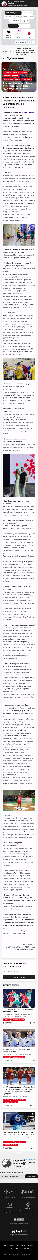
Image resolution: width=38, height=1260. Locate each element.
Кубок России (14, 21)
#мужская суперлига (12, 79)
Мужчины (13, 26)
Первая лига (9, 17)
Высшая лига (27, 13)
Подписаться (19, 977)
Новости (11, 1245)
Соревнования (21, 1245)
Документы (17, 1248)
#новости (7, 73)
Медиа (10, 1248)
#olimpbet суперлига (11, 76)
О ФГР (6, 1245)
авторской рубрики (26, 112)
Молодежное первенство (24, 17)
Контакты (26, 1167)
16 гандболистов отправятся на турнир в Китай (16, 1050)
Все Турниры (21, 42)
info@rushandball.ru (29, 1159)
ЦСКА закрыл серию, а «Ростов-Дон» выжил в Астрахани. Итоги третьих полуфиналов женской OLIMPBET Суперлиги (19, 1090)
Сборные (25, 21)
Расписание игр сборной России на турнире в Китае (18, 1011)
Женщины (25, 26)
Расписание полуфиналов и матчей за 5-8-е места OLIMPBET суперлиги (18, 1133)
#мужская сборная (20, 73)
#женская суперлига (10, 1102)
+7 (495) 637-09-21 (29, 1163)
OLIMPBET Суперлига (13, 13)
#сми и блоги (27, 79)
